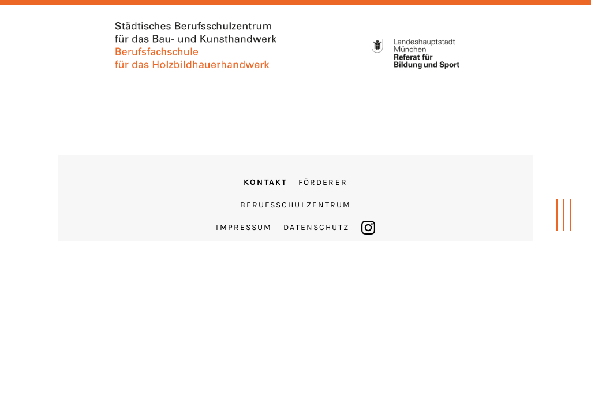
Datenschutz (316, 227)
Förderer (322, 182)
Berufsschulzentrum (295, 205)
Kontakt (265, 182)
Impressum (244, 227)
